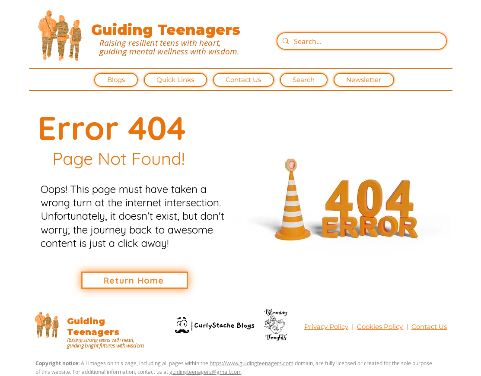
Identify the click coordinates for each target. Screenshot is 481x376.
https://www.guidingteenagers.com (251, 363)
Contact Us (429, 326)
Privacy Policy (326, 326)
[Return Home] (134, 280)
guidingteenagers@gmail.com (205, 371)
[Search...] (361, 41)
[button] (175, 80)
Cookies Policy (380, 326)
